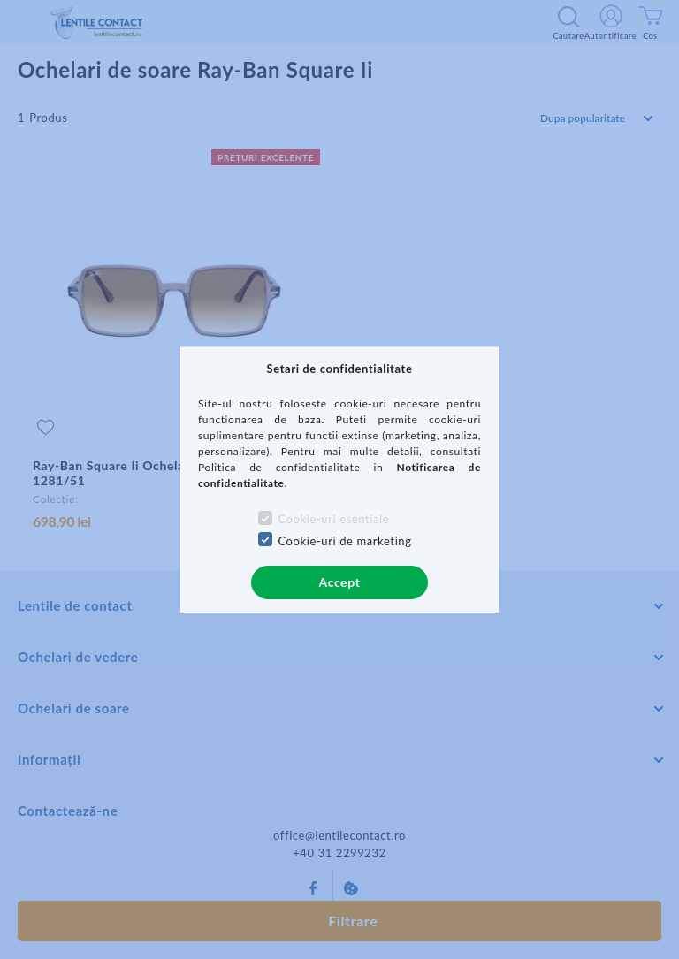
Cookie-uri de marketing (344, 541)
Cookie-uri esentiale (333, 519)
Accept (340, 582)
